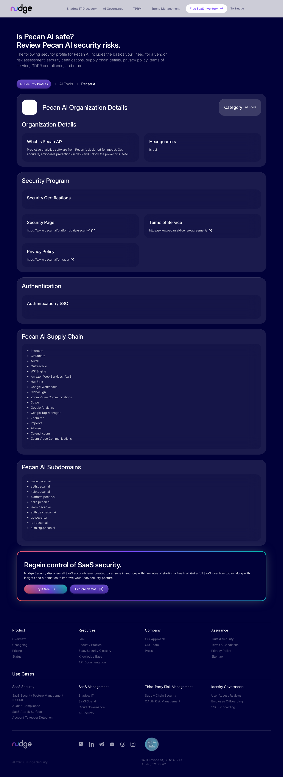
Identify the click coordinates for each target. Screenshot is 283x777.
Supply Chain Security (160, 695)
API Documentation (92, 662)
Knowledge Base (90, 656)
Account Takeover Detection (32, 717)
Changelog (20, 645)
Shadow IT (86, 695)
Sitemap (217, 656)
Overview (19, 639)
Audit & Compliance (26, 706)
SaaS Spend (87, 701)
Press (149, 650)
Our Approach (155, 639)
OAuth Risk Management (162, 701)
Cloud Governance (92, 707)
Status (16, 656)
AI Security (86, 713)
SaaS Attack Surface (27, 711)
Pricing (17, 650)
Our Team (152, 645)
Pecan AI (88, 84)
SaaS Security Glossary (95, 650)
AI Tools (66, 84)
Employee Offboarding (227, 701)
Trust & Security (222, 639)
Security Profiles (90, 645)
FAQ (82, 639)
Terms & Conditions (224, 645)
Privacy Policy (221, 650)
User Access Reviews (226, 695)
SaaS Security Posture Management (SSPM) (37, 698)
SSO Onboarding (223, 707)
